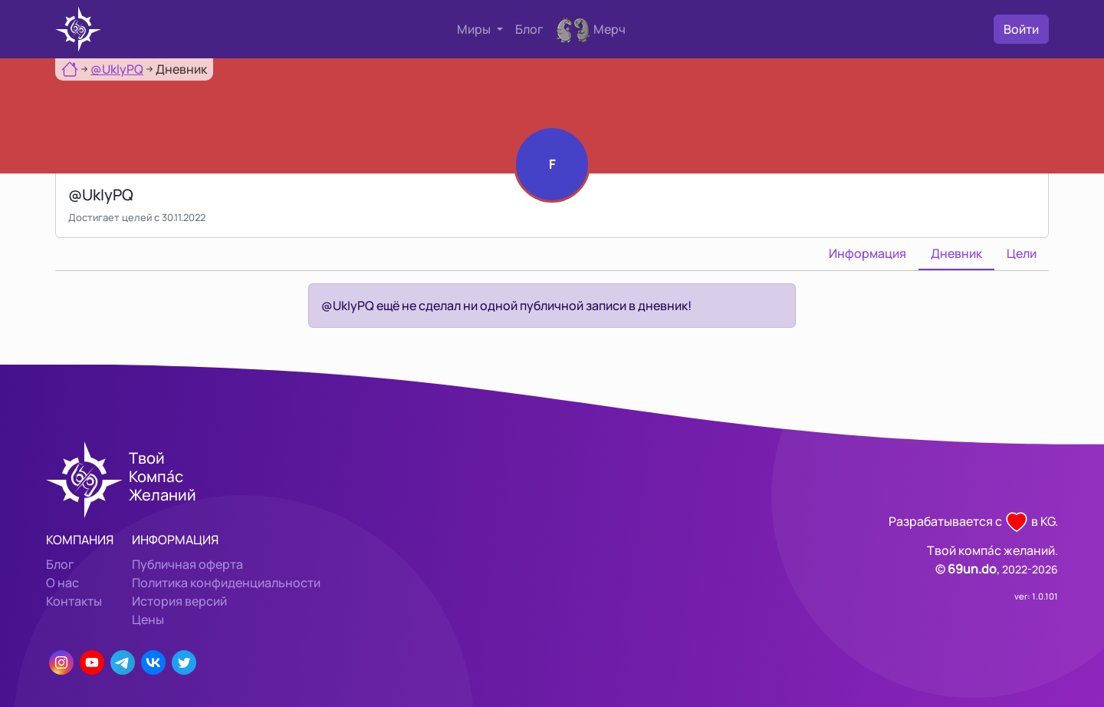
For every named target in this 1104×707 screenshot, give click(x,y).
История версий (179, 601)
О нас (62, 582)
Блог (529, 29)
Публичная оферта (187, 564)
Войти (1021, 29)
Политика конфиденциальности (226, 582)
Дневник (956, 253)
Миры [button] (475, 29)
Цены (148, 619)
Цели (1022, 253)
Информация (867, 253)
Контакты (74, 601)
